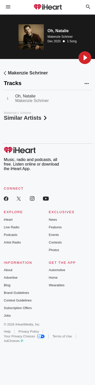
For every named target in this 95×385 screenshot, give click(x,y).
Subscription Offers (18, 308)
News (53, 219)
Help (7, 331)
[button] (85, 57)
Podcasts (10, 235)
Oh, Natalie (25, 96)
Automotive (57, 270)
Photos (54, 250)
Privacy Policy (28, 331)
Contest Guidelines (18, 300)
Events (54, 235)
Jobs (7, 315)
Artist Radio (12, 242)
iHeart (8, 219)
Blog (7, 285)
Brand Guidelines (16, 293)
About (8, 270)
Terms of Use (62, 336)
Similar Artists (26, 118)
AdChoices (13, 341)
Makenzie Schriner (60, 36)
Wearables (57, 285)
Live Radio (11, 227)
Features (55, 227)
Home (53, 277)
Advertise (10, 277)
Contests (55, 242)
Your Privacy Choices (24, 336)
